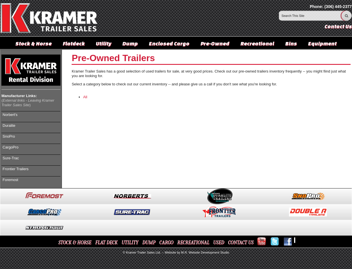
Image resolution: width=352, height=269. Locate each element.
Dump (130, 43)
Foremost (10, 180)
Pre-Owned (215, 43)
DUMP (148, 243)
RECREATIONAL (193, 243)
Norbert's (10, 115)
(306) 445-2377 (338, 6)
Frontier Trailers (16, 169)
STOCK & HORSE (75, 243)
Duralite (9, 125)
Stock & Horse (33, 43)
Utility (103, 43)
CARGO (166, 243)
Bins (291, 43)
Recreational (257, 43)
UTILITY (130, 243)
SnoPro (9, 136)
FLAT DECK (106, 243)
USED (218, 243)
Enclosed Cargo (169, 43)
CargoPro (11, 147)
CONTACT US (240, 243)
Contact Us (338, 26)
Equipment (322, 43)
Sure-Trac (11, 158)
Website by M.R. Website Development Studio (197, 252)
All (85, 97)
